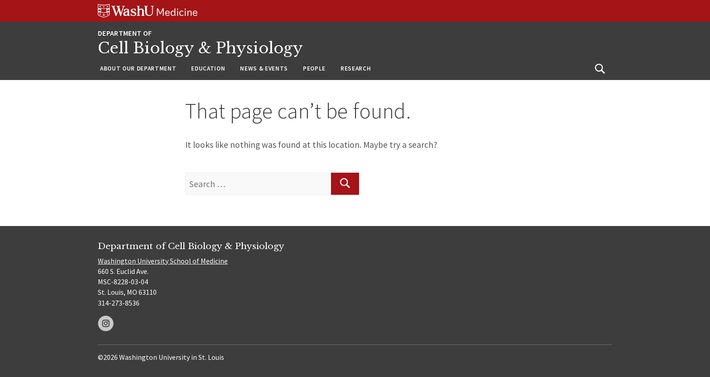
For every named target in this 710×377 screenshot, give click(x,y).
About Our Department (138, 68)
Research (356, 68)
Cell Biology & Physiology (200, 48)
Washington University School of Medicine (163, 260)
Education (208, 68)
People (314, 68)
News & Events (264, 68)
